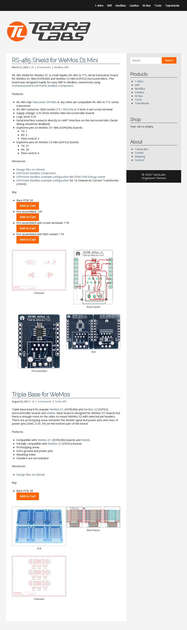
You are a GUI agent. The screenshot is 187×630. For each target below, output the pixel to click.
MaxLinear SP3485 (44, 102)
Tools (157, 5)
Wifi (109, 5)
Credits (139, 152)
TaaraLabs (141, 149)
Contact (139, 160)
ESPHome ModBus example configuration (42, 176)
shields (51, 413)
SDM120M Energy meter (90, 176)
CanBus (134, 5)
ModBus (120, 5)
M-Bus (146, 5)
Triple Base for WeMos (41, 394)
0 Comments (44, 67)
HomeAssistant (21, 85)
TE (58, 109)
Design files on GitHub (30, 169)
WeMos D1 (57, 409)
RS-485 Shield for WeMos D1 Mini (55, 60)
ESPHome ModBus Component (36, 173)
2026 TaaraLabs (155, 174)
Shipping (140, 156)
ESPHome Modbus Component (53, 85)
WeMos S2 (90, 409)
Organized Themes (154, 178)
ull (32, 67)
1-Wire (99, 5)
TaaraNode (172, 5)
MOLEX (67, 109)
